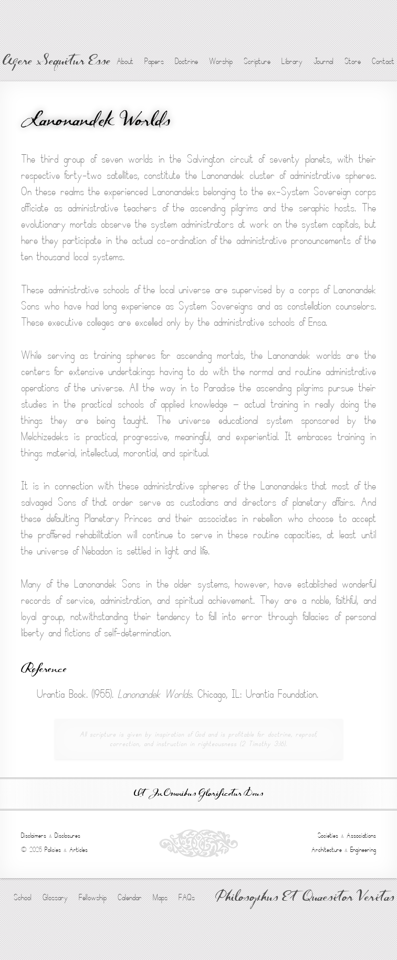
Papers (154, 61)
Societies (328, 835)
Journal (323, 61)
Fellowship (93, 897)
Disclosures (67, 835)
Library (291, 61)
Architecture (326, 850)
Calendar (130, 897)
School (23, 897)
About (125, 61)
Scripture (257, 61)
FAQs (187, 897)
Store (352, 61)
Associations (361, 835)
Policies (53, 850)
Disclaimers (33, 835)
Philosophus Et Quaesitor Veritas (304, 898)
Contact (383, 61)
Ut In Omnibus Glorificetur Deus (198, 794)
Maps (160, 897)
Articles (78, 850)
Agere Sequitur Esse (56, 62)
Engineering (363, 850)
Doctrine (186, 61)
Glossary (55, 897)
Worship (221, 61)
